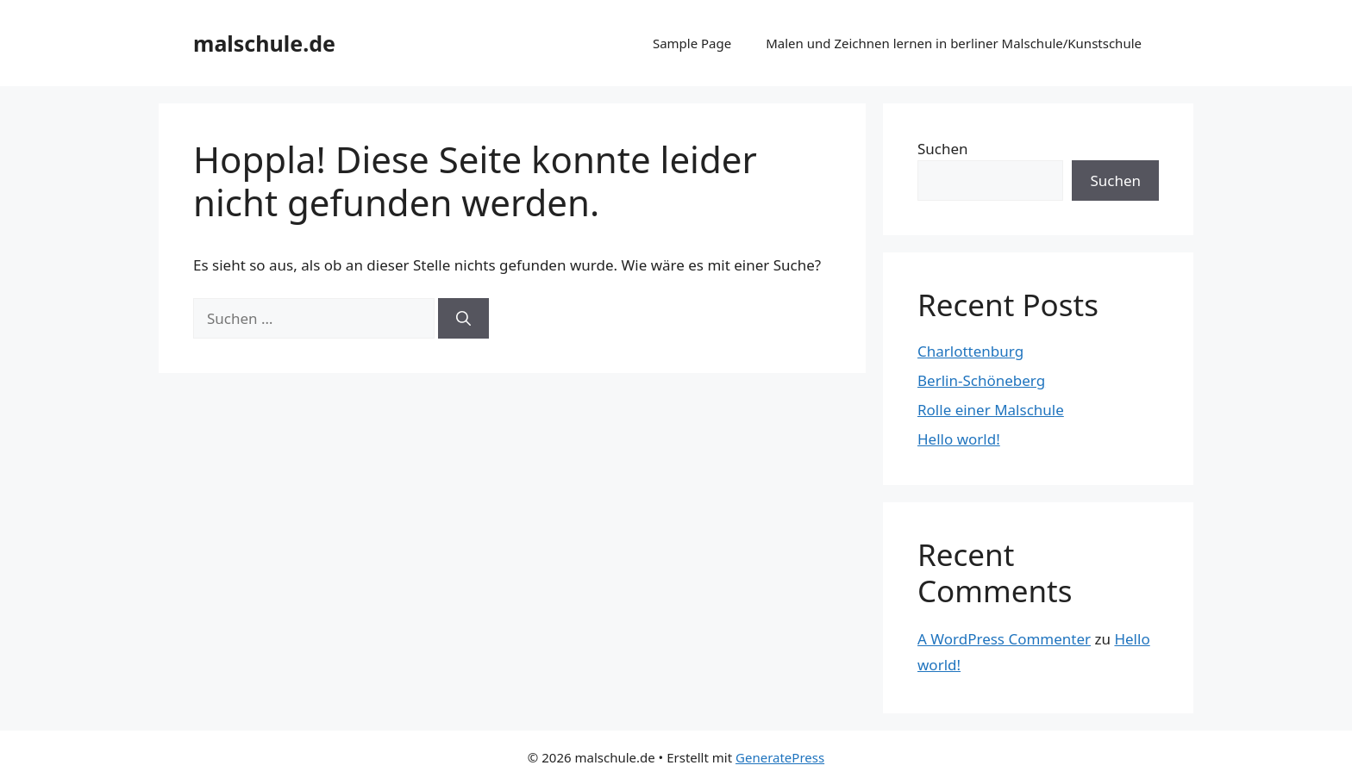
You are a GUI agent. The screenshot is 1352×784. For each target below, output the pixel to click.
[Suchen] (463, 318)
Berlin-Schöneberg (981, 380)
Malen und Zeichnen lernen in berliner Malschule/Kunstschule (954, 43)
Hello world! (958, 439)
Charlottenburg (970, 351)
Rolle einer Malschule (990, 410)
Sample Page (692, 43)
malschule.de (264, 43)
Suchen (942, 149)
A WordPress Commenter (1004, 639)
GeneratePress (779, 757)
